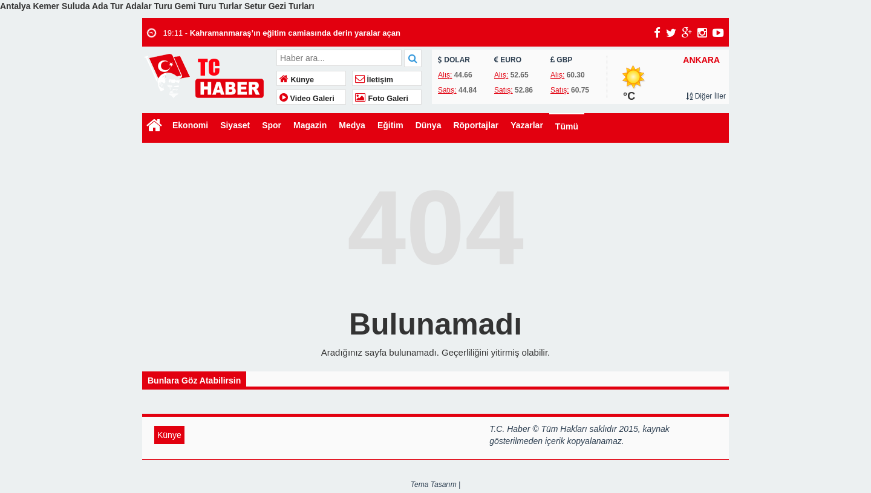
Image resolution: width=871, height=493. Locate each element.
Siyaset (235, 125)
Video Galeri (306, 98)
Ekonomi (190, 125)
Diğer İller (706, 96)
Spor (271, 125)
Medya (352, 125)
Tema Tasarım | (435, 484)
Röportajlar (475, 125)
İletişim (374, 80)
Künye (296, 80)
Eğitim (390, 125)
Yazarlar (527, 125)
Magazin (310, 125)
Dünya (429, 125)
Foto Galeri (381, 98)
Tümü (566, 126)
